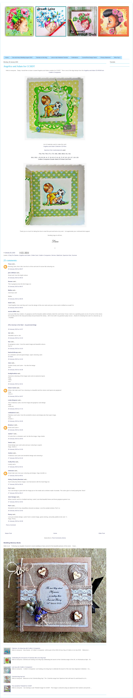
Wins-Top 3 (117, 57)
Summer (74, 255)
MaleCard (59, 255)
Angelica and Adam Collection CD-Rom (55, 146)
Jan (9, 333)
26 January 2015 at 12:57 (15, 329)
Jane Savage (12, 497)
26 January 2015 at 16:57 (15, 396)
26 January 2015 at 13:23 (15, 348)
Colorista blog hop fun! (18, 676)
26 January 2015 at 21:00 (15, 449)
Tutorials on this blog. (41, 57)
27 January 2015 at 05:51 (15, 475)
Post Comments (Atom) (59, 538)
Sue (9, 341)
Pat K (9, 505)
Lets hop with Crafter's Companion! (22, 667)
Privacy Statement (105, 57)
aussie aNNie (12, 311)
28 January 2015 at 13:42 (15, 510)
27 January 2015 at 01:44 (15, 458)
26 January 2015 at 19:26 (15, 421)
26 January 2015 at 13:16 (15, 338)
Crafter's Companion (45, 255)
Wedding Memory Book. (12, 543)
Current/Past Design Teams (89, 57)
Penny (10, 514)
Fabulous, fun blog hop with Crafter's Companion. (26, 648)
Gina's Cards (12, 388)
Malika (10, 290)
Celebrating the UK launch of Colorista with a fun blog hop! (29, 657)
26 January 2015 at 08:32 (15, 277)
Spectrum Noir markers (51, 150)
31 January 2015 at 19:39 (15, 521)
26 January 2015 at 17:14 (15, 409)
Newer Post (8, 533)
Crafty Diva (11, 462)
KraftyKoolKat (12, 373)
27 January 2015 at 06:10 (15, 484)
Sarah (10, 302)
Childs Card (34, 255)
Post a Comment (11, 525)
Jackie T (10, 433)
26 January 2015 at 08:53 (15, 307)
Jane (9, 363)
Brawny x (11, 425)
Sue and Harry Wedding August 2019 (22, 57)
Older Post (102, 533)
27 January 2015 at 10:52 (15, 502)
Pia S (9, 488)
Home (7, 57)
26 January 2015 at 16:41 (15, 384)
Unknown (11, 470)
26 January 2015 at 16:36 (15, 369)
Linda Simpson (12, 400)
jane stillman (12, 272)
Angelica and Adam (24, 255)
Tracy (10, 264)
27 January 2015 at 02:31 (15, 467)
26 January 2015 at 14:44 (15, 359)
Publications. (75, 57)
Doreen (10, 281)
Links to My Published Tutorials (59, 57)
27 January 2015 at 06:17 (15, 493)
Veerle (10, 442)
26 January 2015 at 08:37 (15, 286)
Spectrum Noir (67, 255)
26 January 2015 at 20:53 (15, 438)
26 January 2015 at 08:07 (15, 269)
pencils (60, 150)
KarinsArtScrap (13, 352)
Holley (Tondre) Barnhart (15, 479)
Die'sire (53, 255)
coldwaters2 (12, 412)
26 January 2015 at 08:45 (15, 299)
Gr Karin (10, 356)
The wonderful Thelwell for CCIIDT (22, 686)
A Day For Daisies (13, 255)
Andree (10, 453)
